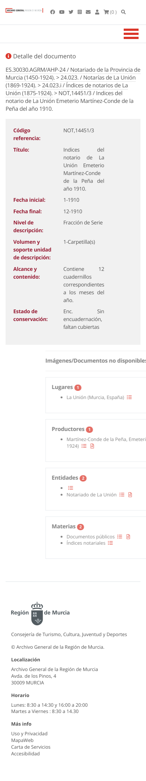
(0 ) (110, 12)
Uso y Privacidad (29, 733)
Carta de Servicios (31, 746)
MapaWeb (22, 740)
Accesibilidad (25, 753)
